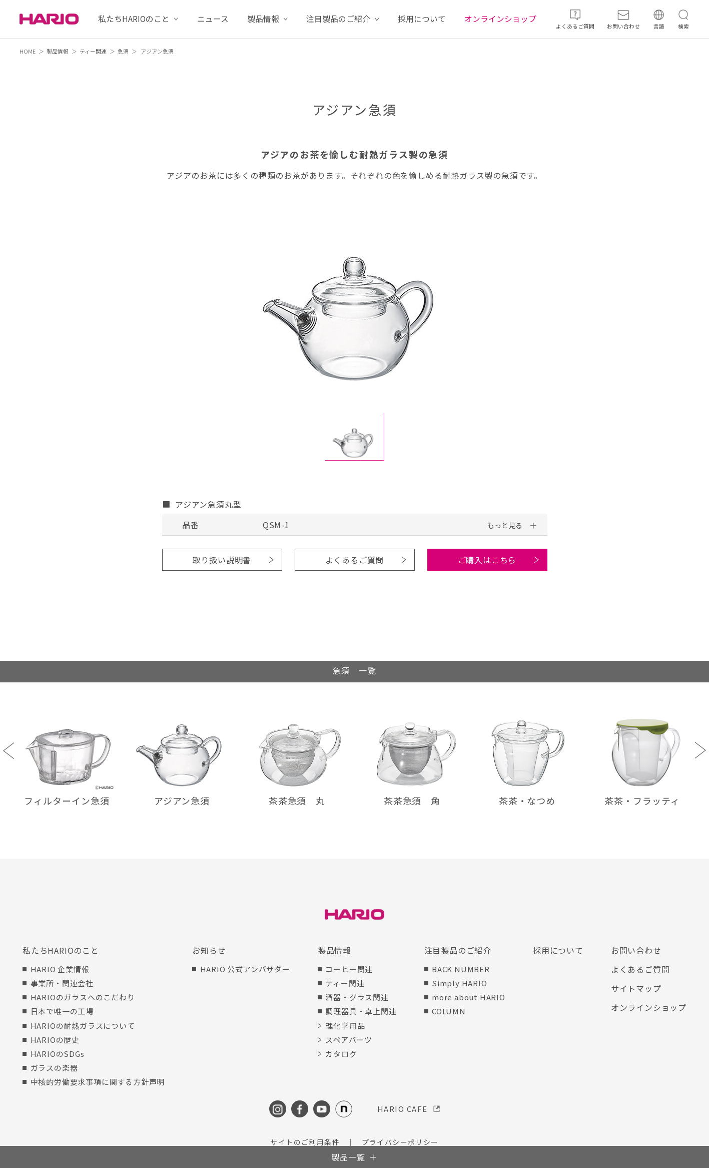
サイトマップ (636, 988)
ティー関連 (93, 51)
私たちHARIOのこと (134, 19)
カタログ (341, 1053)
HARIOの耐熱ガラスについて (83, 1025)
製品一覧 (348, 1157)
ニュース (213, 19)
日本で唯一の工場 (62, 1011)
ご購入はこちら (487, 560)
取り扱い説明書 (222, 560)
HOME (28, 51)
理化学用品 (345, 1025)
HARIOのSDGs (58, 1053)
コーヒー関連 (349, 969)
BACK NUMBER (461, 969)
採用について (422, 19)
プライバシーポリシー (400, 1141)
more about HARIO (468, 997)
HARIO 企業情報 (60, 969)
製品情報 (263, 19)
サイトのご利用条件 (305, 1141)
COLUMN (449, 1011)
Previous (9, 750)
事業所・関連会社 (62, 983)
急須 (123, 51)
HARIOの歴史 (55, 1039)
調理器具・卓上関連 (360, 1011)
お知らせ (209, 950)
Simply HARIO (459, 983)
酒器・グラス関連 (356, 997)
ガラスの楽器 (54, 1067)
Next (700, 750)
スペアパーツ (348, 1039)
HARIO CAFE (402, 1108)
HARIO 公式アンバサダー (245, 969)
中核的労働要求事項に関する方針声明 (98, 1081)
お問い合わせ (636, 950)
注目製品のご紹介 (338, 19)
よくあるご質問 (354, 560)
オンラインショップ (500, 19)
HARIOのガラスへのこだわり (83, 997)
